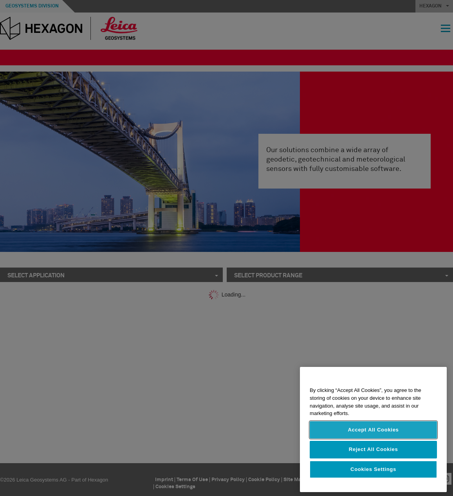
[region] (373, 429)
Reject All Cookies (373, 449)
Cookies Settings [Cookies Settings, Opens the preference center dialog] (373, 469)
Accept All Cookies (373, 430)
